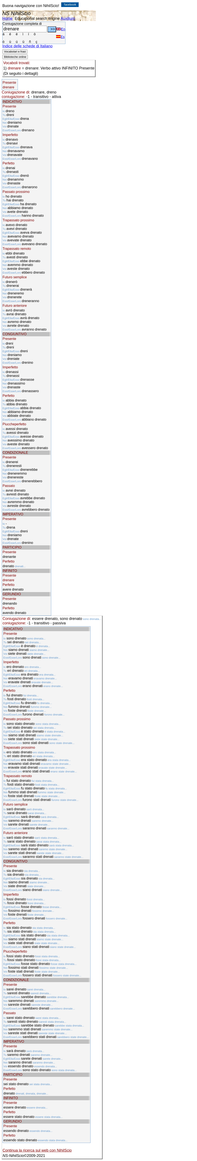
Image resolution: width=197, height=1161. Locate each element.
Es (60, 37)
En (60, 29)
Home (7, 18)
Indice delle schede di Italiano (27, 46)
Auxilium (68, 18)
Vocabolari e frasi (15, 51)
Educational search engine (37, 18)
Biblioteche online (15, 56)
